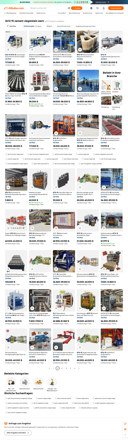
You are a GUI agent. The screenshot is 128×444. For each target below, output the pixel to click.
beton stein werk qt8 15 (63, 398)
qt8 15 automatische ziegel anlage (44, 408)
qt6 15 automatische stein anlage (64, 164)
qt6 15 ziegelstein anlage (39, 403)
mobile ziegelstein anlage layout (103, 403)
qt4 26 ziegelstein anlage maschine (17, 408)
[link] (125, 423)
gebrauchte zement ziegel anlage (104, 398)
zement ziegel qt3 (82, 154)
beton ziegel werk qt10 (60, 403)
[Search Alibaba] (48, 8)
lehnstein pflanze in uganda (88, 408)
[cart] (97, 8)
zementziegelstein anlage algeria (17, 164)
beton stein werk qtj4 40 (80, 403)
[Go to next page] (79, 368)
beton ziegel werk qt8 (67, 408)
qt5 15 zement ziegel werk (31, 159)
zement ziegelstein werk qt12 (103, 154)
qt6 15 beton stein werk (70, 159)
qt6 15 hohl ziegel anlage (107, 159)
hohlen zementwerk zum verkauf (16, 403)
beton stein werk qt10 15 (40, 164)
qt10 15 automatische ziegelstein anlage (19, 398)
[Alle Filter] (11, 26)
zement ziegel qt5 (88, 159)
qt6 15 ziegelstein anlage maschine (90, 164)
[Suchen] (76, 8)
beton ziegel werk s (82, 398)
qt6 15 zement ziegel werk (14, 154)
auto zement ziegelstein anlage (16, 412)
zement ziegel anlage (43, 398)
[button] (69, 8)
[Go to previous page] (49, 368)
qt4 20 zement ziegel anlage (62, 154)
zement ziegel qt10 (51, 159)
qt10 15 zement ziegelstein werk (38, 154)
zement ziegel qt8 (12, 159)
